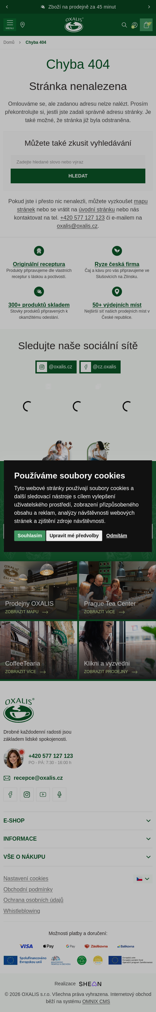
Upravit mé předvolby (74, 535)
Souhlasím (30, 535)
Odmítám (116, 535)
